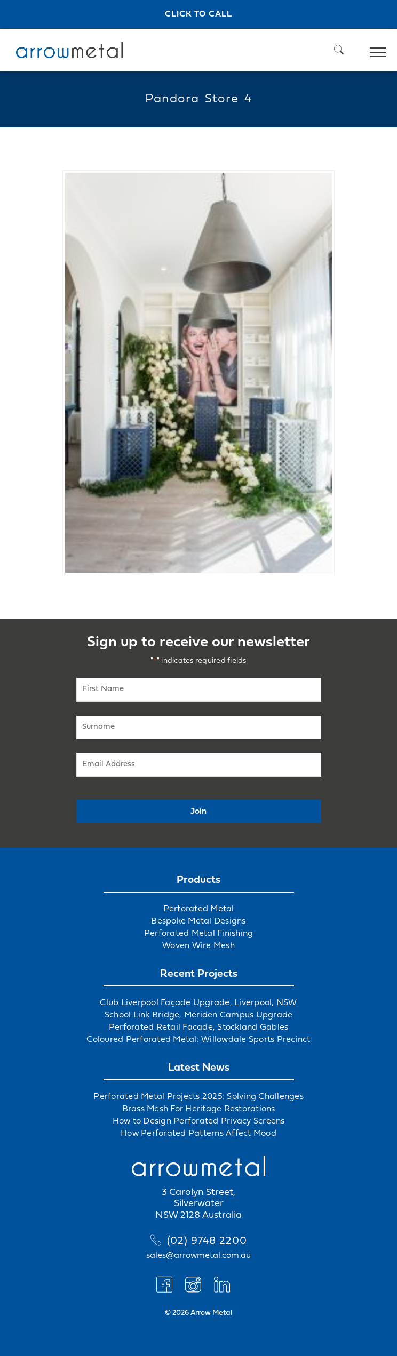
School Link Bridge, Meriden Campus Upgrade (199, 1015)
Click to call (198, 14)
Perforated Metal (198, 909)
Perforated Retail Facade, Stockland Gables (199, 1027)
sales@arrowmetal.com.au (198, 1255)
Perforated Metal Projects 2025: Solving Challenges (198, 1097)
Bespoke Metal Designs (198, 921)
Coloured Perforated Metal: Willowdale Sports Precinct (198, 1040)
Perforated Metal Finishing (198, 933)
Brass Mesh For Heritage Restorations (198, 1109)
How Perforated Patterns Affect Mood (198, 1133)
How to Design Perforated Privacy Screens (199, 1121)
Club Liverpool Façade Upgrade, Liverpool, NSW (198, 1003)
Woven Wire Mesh (198, 946)
